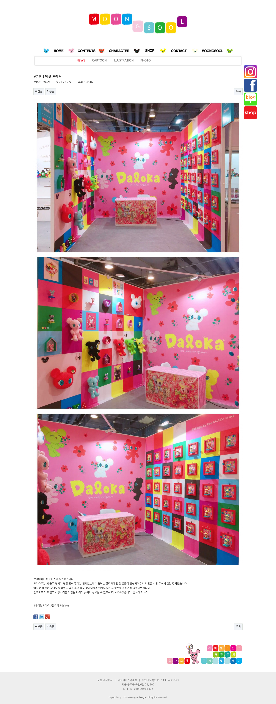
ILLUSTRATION (123, 60)
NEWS (81, 60)
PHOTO (145, 60)
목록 (238, 91)
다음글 (50, 91)
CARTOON (99, 60)
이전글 (38, 91)
